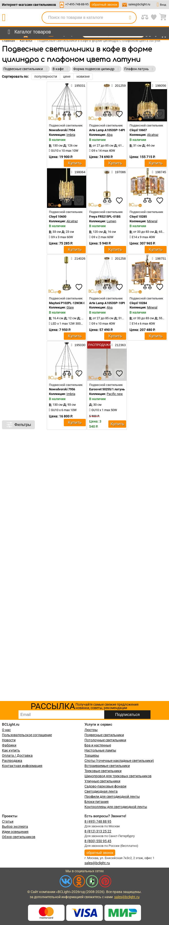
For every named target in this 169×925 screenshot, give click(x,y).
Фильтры (18, 424)
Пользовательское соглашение (27, 735)
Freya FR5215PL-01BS (105, 216)
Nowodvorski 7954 (62, 130)
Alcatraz (152, 135)
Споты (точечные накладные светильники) (119, 761)
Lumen (111, 221)
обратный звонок (104, 4)
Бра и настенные (97, 745)
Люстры (91, 730)
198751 (159, 258)
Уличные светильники (102, 781)
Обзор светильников (18, 837)
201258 (119, 258)
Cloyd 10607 (138, 130)
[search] (130, 17)
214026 (78, 258)
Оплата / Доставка (17, 755)
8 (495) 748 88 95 (97, 821)
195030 (78, 345)
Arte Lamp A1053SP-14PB (107, 130)
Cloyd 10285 (138, 216)
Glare (70, 307)
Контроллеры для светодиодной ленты (115, 807)
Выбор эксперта (15, 827)
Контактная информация (22, 766)
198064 (78, 172)
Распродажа (12, 761)
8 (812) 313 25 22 (97, 831)
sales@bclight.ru (139, 4)
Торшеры (91, 755)
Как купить (11, 750)
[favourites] (79, 114)
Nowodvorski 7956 (62, 389)
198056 (159, 85)
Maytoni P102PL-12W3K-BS (68, 303)
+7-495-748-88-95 (77, 4)
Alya (110, 135)
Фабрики (9, 745)
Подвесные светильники (104, 735)
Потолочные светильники (105, 740)
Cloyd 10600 (57, 216)
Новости (9, 740)
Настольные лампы (100, 750)
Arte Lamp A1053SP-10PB (107, 303)
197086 (119, 172)
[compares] (67, 114)
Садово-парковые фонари (105, 786)
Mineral (152, 221)
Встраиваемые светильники (107, 766)
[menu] (28, 32)
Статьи (7, 821)
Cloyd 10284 (138, 303)
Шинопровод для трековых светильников (117, 776)
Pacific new (115, 394)
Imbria (70, 135)
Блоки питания (96, 802)
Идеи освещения (15, 832)
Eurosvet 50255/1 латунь (107, 389)
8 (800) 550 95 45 (97, 841)
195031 (78, 85)
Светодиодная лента (101, 791)
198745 (159, 172)
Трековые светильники (103, 771)
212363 (119, 345)
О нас (6, 730)
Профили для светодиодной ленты (112, 796)
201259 (119, 85)
